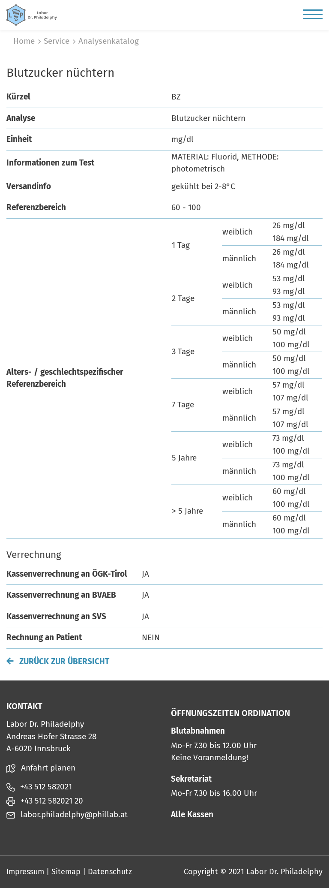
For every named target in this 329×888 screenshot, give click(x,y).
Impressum (25, 871)
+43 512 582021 (39, 787)
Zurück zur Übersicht (57, 661)
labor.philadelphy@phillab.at (67, 814)
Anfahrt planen (40, 768)
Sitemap (66, 871)
